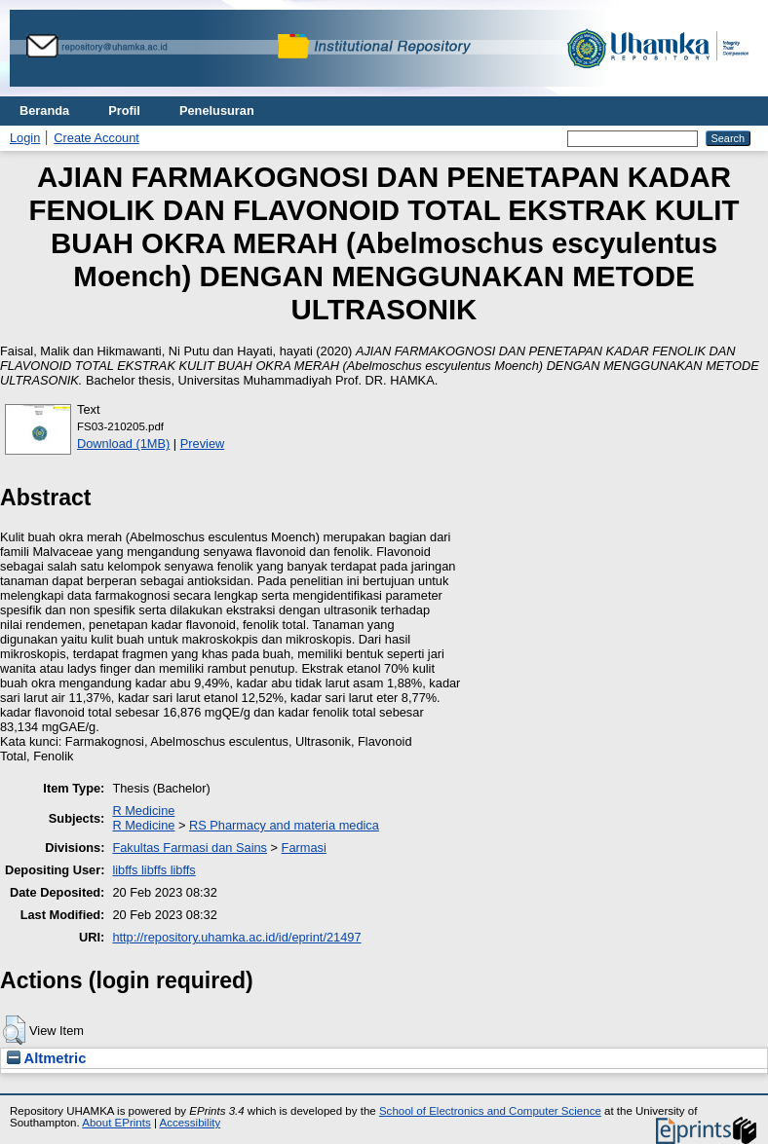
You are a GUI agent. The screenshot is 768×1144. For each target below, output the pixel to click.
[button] (14, 1030)
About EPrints (116, 1122)
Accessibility (189, 1122)
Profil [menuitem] (124, 110)
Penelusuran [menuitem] (216, 110)
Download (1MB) (123, 443)
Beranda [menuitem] (44, 110)
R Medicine (143, 810)
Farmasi (304, 847)
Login (25, 137)
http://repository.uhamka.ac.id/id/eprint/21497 (236, 937)
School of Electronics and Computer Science (490, 1111)
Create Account (96, 137)
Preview (202, 443)
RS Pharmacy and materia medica (284, 825)
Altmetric (46, 1058)
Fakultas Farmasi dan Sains (189, 847)
